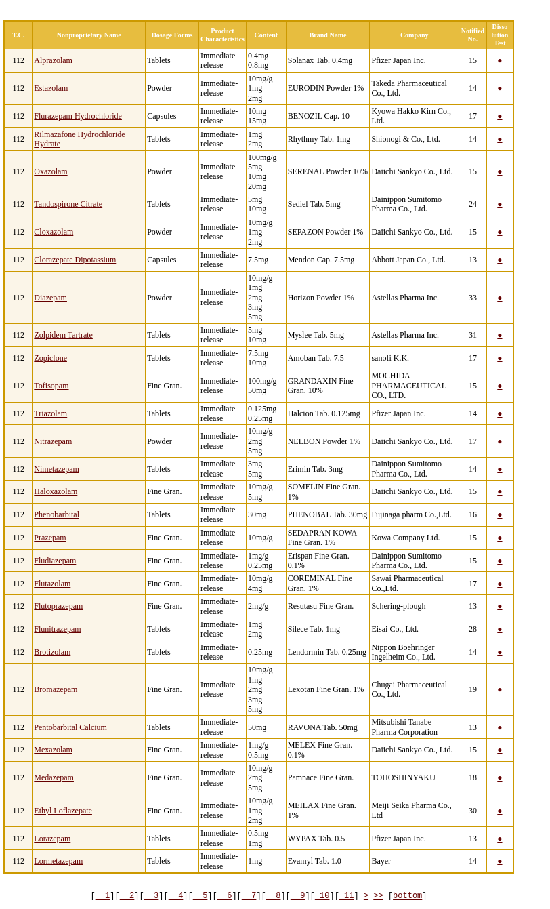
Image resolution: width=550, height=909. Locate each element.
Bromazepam (55, 689)
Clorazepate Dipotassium (75, 259)
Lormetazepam (58, 861)
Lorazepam (52, 838)
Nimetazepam (56, 469)
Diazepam (50, 297)
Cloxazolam (53, 232)
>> (378, 896)
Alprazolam (53, 60)
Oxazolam (50, 171)
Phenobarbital (56, 514)
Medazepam (54, 777)
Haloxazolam (55, 491)
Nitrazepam (53, 441)
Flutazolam (52, 583)
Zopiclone (50, 358)
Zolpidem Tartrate (63, 335)
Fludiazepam (55, 560)
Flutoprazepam (58, 606)
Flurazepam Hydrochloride (78, 116)
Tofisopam (51, 385)
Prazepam (50, 537)
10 (322, 896)
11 (346, 896)
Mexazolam (53, 749)
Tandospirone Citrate (68, 204)
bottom (407, 896)
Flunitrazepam (57, 629)
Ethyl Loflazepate (63, 810)
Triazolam (50, 413)
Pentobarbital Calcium (70, 727)
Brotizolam (52, 652)
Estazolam (51, 88)
